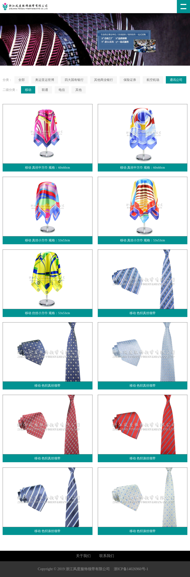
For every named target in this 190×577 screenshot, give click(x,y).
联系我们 (106, 556)
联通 (45, 90)
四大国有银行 (74, 80)
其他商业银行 (103, 80)
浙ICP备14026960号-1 (131, 569)
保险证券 (130, 80)
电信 (62, 90)
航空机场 (153, 80)
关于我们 (83, 556)
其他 (78, 90)
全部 (21, 80)
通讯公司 (176, 80)
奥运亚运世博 (44, 80)
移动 (28, 90)
